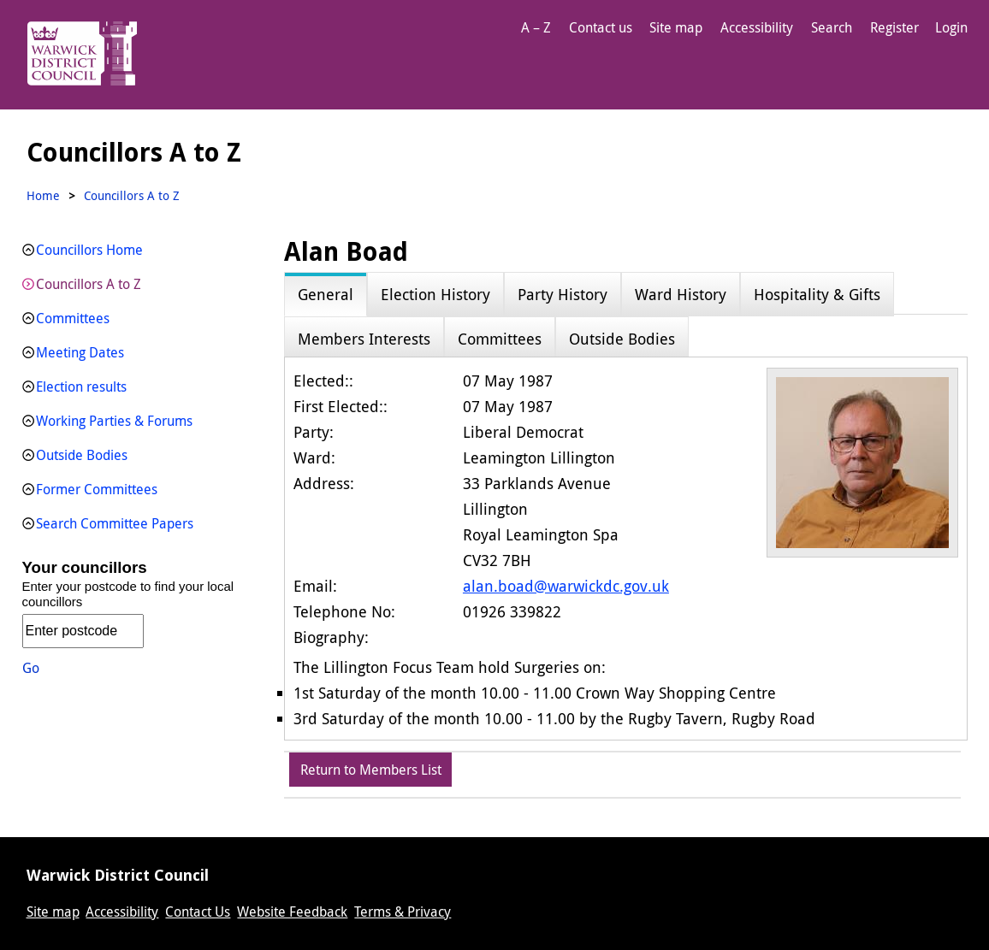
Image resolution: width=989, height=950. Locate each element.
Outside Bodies (81, 454)
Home (43, 195)
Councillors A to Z (88, 283)
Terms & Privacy (402, 911)
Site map (675, 27)
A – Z (536, 27)
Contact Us (197, 911)
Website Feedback (292, 911)
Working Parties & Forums (114, 420)
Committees (73, 318)
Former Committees (96, 489)
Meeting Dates (80, 352)
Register (894, 27)
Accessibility (756, 27)
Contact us (600, 27)
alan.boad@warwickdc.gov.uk (566, 585)
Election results (81, 386)
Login (951, 27)
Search (831, 27)
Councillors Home (89, 249)
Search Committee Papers (114, 523)
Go (30, 667)
